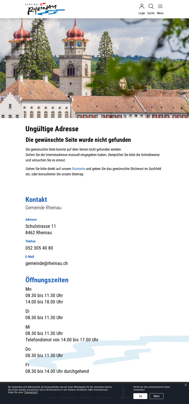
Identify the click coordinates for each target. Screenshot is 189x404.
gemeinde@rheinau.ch (46, 263)
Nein (157, 396)
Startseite (78, 169)
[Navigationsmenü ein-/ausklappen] (159, 9)
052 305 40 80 (39, 248)
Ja (140, 396)
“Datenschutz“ (31, 392)
